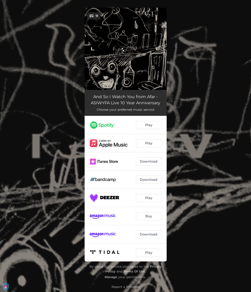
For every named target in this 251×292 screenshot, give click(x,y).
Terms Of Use (134, 271)
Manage (111, 277)
